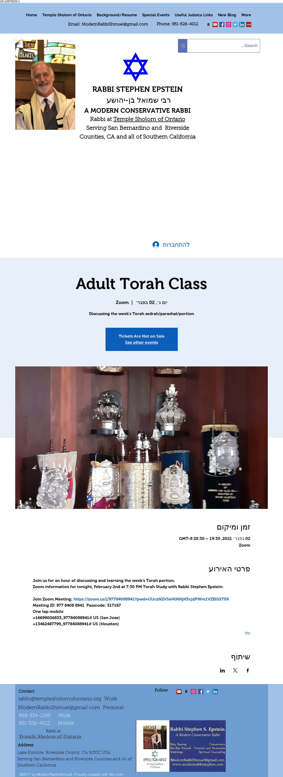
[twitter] (215, 24)
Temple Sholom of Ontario (149, 120)
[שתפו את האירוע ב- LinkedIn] (222, 670)
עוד (247, 633)
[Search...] (228, 45)
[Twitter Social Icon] (235, 24)
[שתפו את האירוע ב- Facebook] (247, 670)
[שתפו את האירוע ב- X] (235, 670)
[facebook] (221, 24)
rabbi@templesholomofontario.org (60, 699)
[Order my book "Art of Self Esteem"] (208, 24)
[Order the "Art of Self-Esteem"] (186, 691)
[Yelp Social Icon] (248, 24)
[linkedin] (228, 24)
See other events (141, 342)
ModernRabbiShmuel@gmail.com (115, 24)
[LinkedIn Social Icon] (242, 24)
